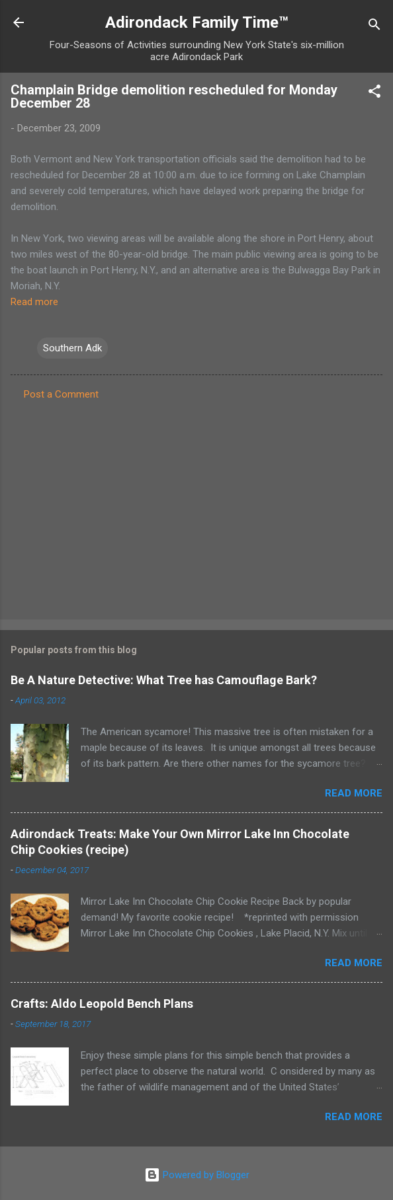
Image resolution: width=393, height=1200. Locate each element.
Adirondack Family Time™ (196, 22)
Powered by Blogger (196, 1175)
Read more (34, 302)
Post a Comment (61, 394)
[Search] (374, 27)
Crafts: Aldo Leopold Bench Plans (102, 1003)
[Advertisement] (196, 505)
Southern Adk (72, 348)
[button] (374, 93)
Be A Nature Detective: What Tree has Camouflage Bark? (164, 680)
